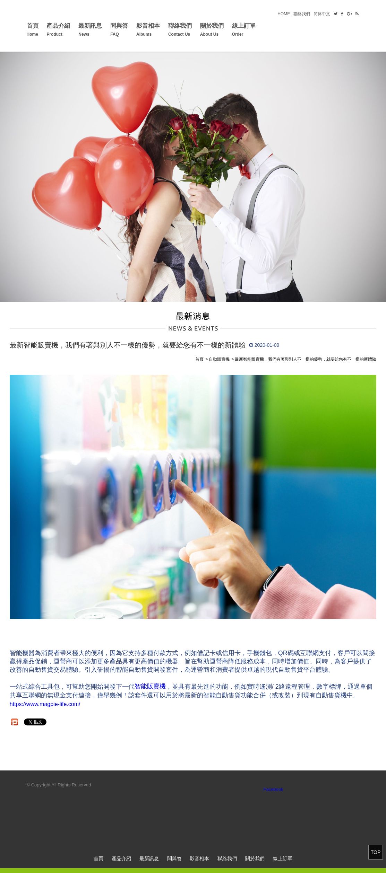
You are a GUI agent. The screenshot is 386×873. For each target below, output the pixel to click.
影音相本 (148, 31)
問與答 (119, 31)
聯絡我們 (301, 13)
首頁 (32, 31)
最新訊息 (90, 31)
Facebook (273, 789)
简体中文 (322, 13)
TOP (376, 852)
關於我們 (212, 31)
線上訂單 (244, 31)
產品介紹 (58, 31)
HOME (283, 13)
